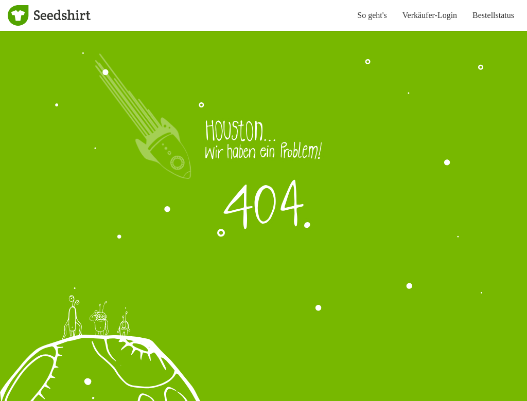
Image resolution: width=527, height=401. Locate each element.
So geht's (372, 15)
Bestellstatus (493, 15)
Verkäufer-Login (429, 15)
